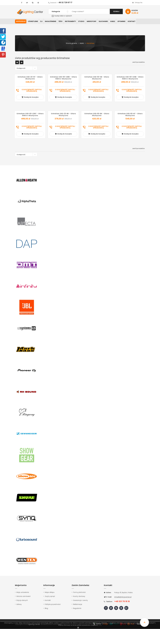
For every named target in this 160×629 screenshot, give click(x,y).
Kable (116, 21)
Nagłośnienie (51, 21)
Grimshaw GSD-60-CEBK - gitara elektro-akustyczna (63, 78)
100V (62, 21)
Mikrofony (94, 21)
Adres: (107, 593)
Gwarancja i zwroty (80, 600)
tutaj (99, 625)
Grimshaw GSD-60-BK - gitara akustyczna (96, 115)
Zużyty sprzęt (50, 596)
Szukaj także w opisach (62, 16)
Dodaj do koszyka (30, 97)
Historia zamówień (23, 596)
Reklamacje (77, 604)
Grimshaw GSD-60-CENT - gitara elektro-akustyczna (30, 115)
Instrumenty (72, 21)
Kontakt (136, 21)
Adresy (19, 604)
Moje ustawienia (22, 592)
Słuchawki (106, 21)
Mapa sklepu (49, 592)
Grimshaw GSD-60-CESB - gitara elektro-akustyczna (130, 78)
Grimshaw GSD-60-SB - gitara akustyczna (96, 78)
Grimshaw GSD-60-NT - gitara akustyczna (130, 115)
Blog (46, 608)
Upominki (126, 21)
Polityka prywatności (53, 604)
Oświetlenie (33, 21)
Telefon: (108, 602)
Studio (84, 21)
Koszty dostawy (79, 596)
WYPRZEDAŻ (21, 21)
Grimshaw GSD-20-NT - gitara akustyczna (30, 78)
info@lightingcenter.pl (122, 597)
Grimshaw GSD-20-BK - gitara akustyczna (63, 115)
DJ (42, 21)
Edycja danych (22, 600)
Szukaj (116, 11)
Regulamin (77, 608)
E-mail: (108, 597)
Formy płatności (79, 592)
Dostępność (27, 68)
